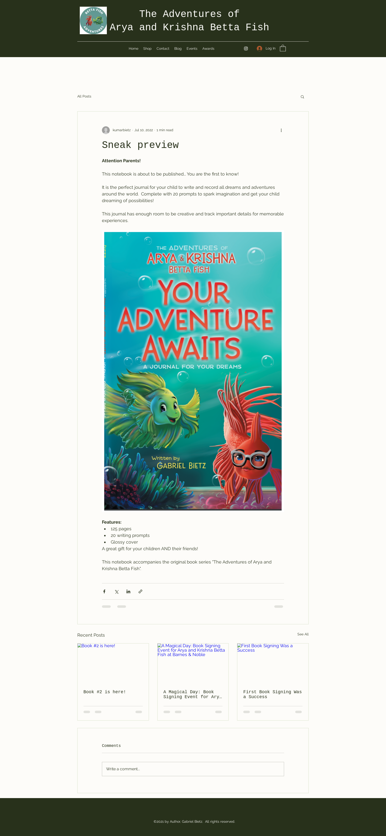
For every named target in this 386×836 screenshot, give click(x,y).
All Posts (84, 96)
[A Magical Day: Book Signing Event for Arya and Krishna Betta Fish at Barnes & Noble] (193, 663)
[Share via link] (140, 591)
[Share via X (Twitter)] (116, 591)
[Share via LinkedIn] (128, 591)
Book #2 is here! (104, 692)
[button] (283, 47)
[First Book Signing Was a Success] (272, 663)
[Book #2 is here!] (113, 663)
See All (303, 634)
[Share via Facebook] (104, 591)
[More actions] (281, 130)
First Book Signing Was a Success (272, 694)
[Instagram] (245, 48)
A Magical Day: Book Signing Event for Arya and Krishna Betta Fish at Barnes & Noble (192, 694)
